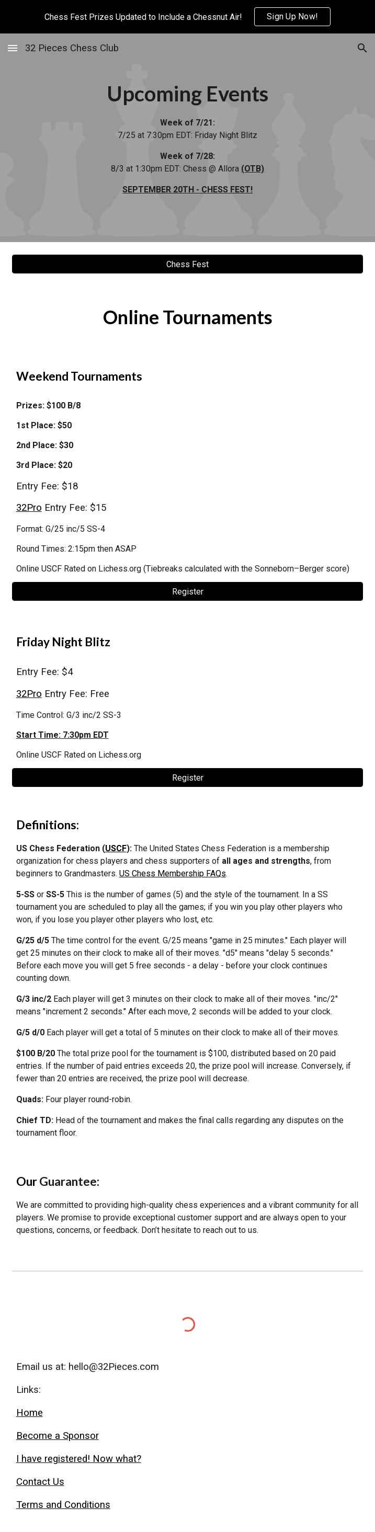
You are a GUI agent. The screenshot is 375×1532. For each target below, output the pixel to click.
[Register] (188, 591)
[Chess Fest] (188, 264)
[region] (187, 16)
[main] (187, 137)
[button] (12, 47)
